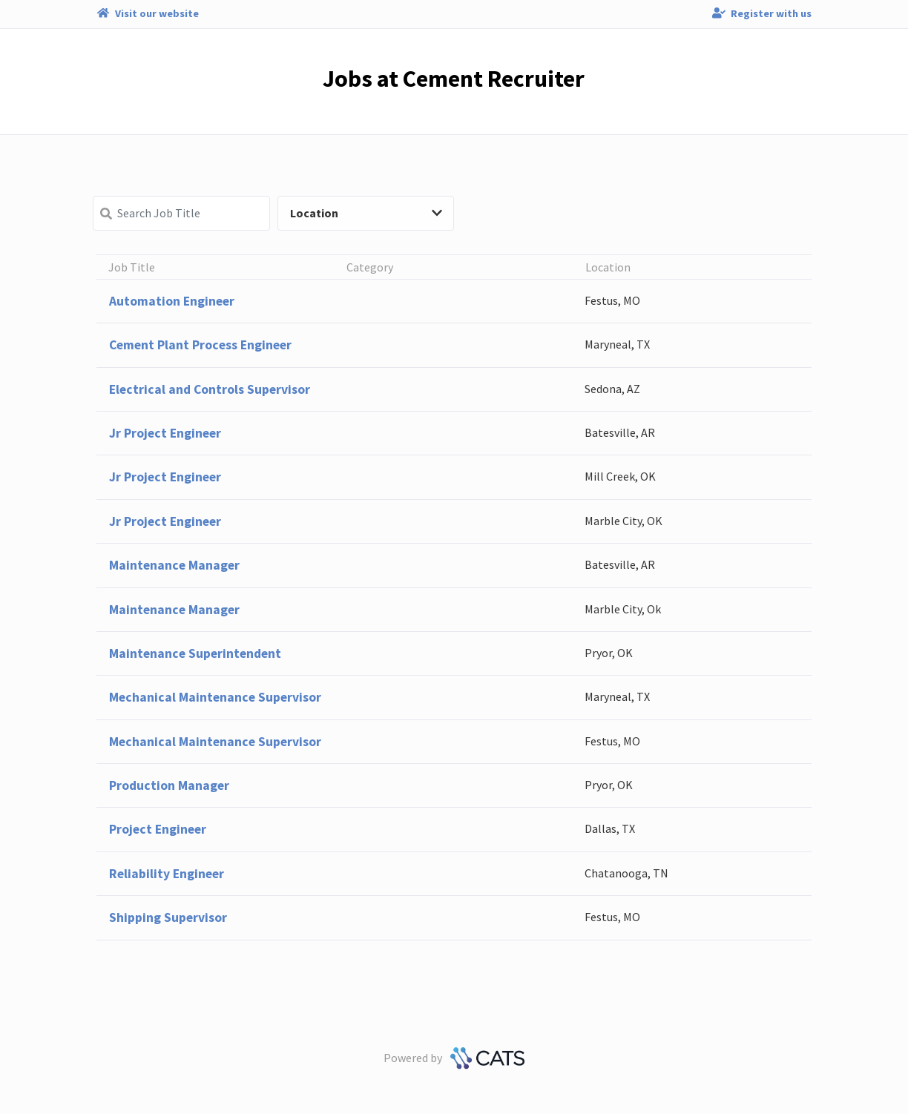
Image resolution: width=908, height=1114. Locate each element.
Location (366, 212)
